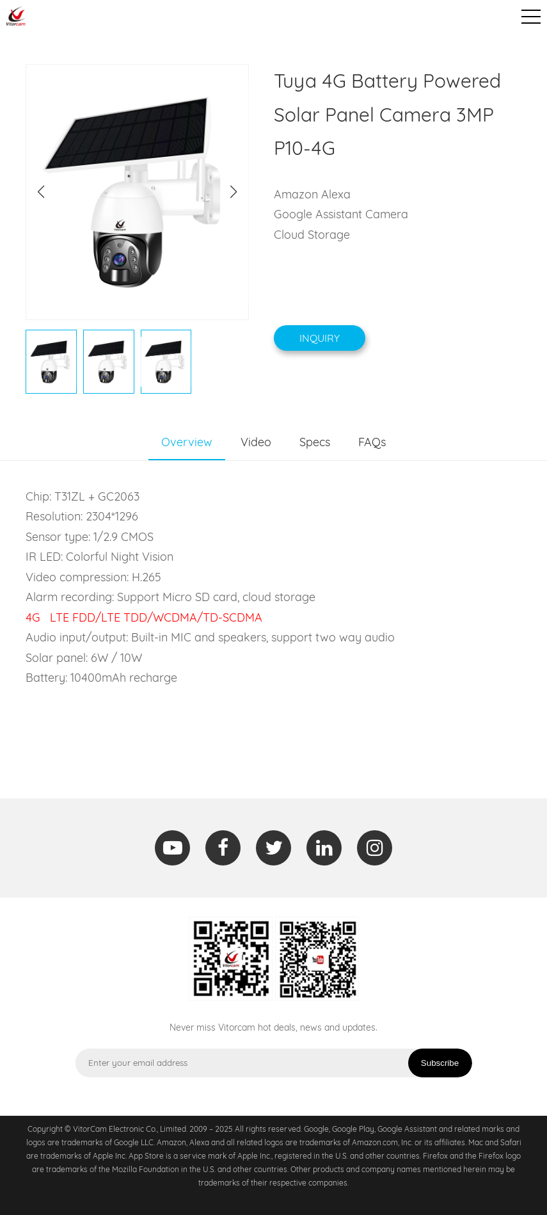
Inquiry (319, 338)
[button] (233, 192)
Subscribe (440, 1063)
